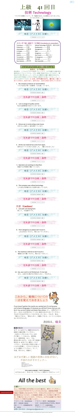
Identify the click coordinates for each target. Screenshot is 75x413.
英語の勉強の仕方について (26, 366)
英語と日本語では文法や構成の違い (27, 365)
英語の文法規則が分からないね (27, 364)
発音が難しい (24, 362)
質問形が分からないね (25, 363)
